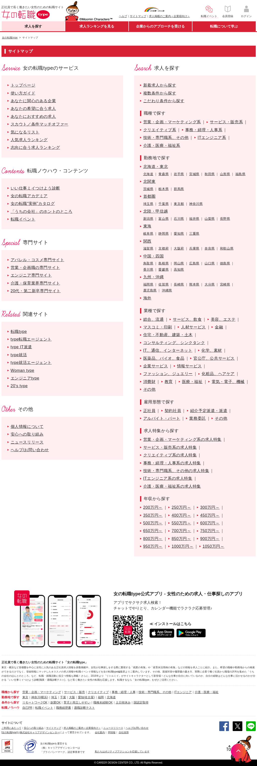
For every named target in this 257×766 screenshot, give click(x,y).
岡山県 (179, 263)
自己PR (27, 707)
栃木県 (163, 189)
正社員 (149, 411)
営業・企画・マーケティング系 (172, 122)
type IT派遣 (21, 347)
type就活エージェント (31, 362)
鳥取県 (148, 263)
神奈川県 (196, 204)
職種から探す (10, 692)
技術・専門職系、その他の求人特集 (176, 471)
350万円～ (153, 515)
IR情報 (111, 732)
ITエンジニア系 (212, 137)
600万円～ (210, 523)
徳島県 (225, 263)
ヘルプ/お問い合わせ (30, 450)
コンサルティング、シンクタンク (174, 343)
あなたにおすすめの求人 (33, 116)
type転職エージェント (31, 339)
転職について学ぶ (224, 26)
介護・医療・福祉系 (161, 145)
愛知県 (179, 233)
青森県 (163, 174)
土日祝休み (123, 702)
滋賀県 (148, 248)
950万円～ (153, 546)
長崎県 (179, 284)
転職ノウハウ (10, 707)
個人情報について (27, 426)
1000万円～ (182, 546)
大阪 (72, 697)
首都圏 (149, 196)
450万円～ (210, 515)
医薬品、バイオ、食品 (163, 358)
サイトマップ (138, 16)
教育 (169, 382)
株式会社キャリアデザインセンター (40, 732)
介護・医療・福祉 (207, 692)
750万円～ (210, 531)
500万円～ (153, 523)
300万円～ (210, 507)
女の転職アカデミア (29, 196)
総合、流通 (153, 319)
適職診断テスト (84, 707)
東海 (147, 226)
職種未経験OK (102, 702)
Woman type (23, 370)
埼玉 (54, 697)
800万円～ (153, 539)
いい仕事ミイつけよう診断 (35, 188)
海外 (147, 298)
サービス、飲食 (187, 319)
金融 (219, 327)
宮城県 (194, 174)
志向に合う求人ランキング (35, 147)
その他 (149, 389)
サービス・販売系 (226, 122)
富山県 (163, 219)
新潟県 (148, 219)
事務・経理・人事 (124, 692)
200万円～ (153, 507)
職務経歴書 (63, 707)
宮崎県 (225, 284)
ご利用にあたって (11, 728)
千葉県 (163, 204)
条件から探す (10, 702)
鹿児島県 (150, 290)
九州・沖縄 (153, 277)
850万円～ (181, 539)
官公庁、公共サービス (214, 358)
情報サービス (189, 366)
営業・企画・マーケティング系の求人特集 (182, 439)
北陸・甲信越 (155, 211)
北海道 (148, 174)
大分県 (210, 284)
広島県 (194, 263)
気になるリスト (25, 132)
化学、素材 (211, 350)
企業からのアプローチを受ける (160, 26)
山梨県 (210, 219)
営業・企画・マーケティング (41, 692)
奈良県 (210, 248)
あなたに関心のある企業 (33, 101)
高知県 (179, 269)
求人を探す (33, 26)
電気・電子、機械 (228, 382)
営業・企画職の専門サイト (35, 267)
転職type (19, 331)
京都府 (163, 248)
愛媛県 (163, 269)
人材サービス (193, 327)
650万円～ (153, 531)
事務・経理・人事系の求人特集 (172, 463)
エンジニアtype (25, 378)
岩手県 (179, 174)
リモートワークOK (34, 702)
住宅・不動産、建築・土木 (168, 335)
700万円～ (181, 531)
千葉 (63, 697)
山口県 (210, 263)
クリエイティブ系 (159, 130)
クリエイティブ (98, 692)
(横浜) (44, 697)
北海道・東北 (155, 166)
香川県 (148, 269)
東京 (25, 697)
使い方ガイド (23, 93)
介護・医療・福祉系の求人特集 (172, 486)
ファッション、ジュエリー (168, 374)
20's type (19, 386)
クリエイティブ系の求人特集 (170, 455)
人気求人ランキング (29, 140)
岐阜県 (148, 233)
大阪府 (179, 248)
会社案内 (100, 732)
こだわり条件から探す (163, 101)
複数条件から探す (159, 93)
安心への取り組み (27, 434)
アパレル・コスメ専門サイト (37, 260)
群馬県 (179, 189)
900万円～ (210, 539)
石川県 (179, 219)
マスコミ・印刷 (157, 327)
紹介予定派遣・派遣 (208, 411)
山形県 (225, 174)
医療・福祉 (192, 382)
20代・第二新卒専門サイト (36, 291)
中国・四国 (153, 256)
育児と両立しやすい (77, 702)
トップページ (23, 85)
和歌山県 (226, 248)
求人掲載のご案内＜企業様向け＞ (169, 16)
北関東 (149, 181)
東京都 (179, 204)
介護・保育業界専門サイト (35, 283)
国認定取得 (141, 702)
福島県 (240, 174)
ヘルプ (123, 16)
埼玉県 (148, 204)
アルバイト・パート (161, 418)
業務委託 (197, 418)
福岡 (101, 697)
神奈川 (35, 697)
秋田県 (210, 174)
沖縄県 (167, 290)
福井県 (194, 219)
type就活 (19, 355)
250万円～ (181, 507)
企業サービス (155, 366)
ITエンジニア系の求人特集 (167, 478)
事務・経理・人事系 (203, 130)
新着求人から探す (159, 85)
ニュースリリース (27, 442)
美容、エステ (223, 319)
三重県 (194, 233)
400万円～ (181, 515)
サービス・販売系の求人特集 (170, 447)
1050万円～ (213, 546)
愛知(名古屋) (86, 697)
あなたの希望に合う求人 (33, 108)
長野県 (225, 219)
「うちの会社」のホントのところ (42, 211)
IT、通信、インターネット (167, 350)
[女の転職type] (9, 732)
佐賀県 (163, 284)
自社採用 (124, 732)
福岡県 (148, 284)
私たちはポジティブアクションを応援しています (122, 751)
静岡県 (163, 233)
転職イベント (23, 219)
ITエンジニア (183, 692)
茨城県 (148, 189)
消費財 (149, 382)
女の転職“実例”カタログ (33, 203)
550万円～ (181, 523)
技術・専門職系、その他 (166, 137)
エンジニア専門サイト (31, 275)
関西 (147, 241)
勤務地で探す (10, 697)
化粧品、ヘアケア (218, 374)
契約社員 (173, 411)
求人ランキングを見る (96, 26)
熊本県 (194, 284)
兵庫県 (194, 248)
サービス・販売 (74, 692)
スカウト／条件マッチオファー (39, 124)
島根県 (163, 263)
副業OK (55, 702)
